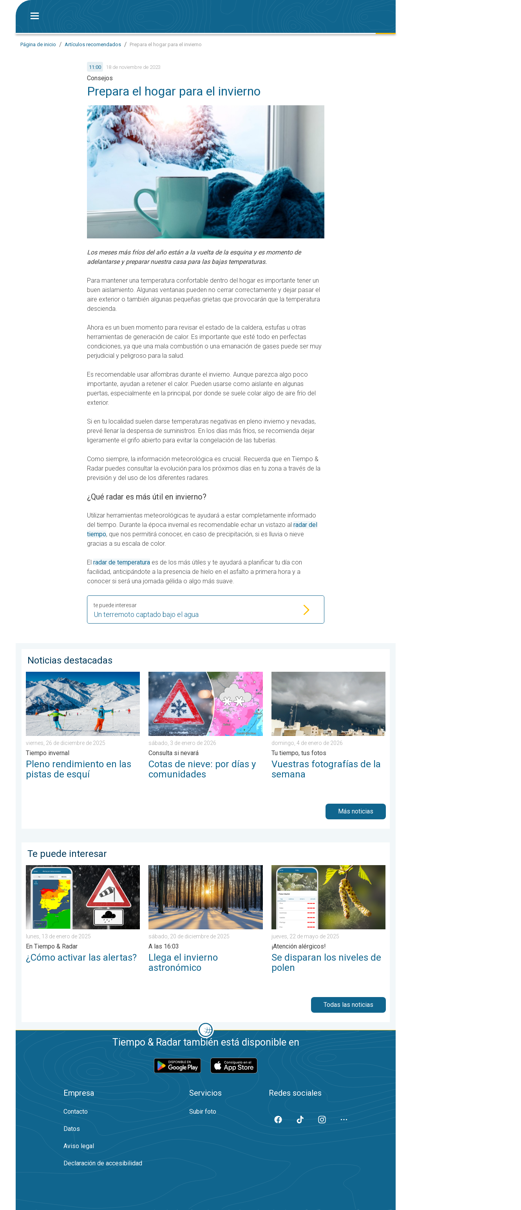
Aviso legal (78, 1146)
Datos (71, 1128)
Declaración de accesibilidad (102, 1163)
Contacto (75, 1111)
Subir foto (202, 1111)
